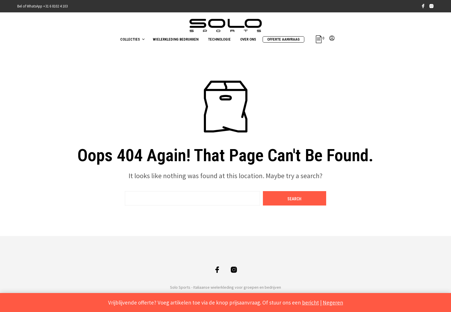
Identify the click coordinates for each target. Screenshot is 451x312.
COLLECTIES (130, 39)
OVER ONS (248, 39)
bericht (310, 302)
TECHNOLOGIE (219, 39)
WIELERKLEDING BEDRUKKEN (175, 39)
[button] (320, 38)
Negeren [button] (333, 302)
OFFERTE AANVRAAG (283, 39)
